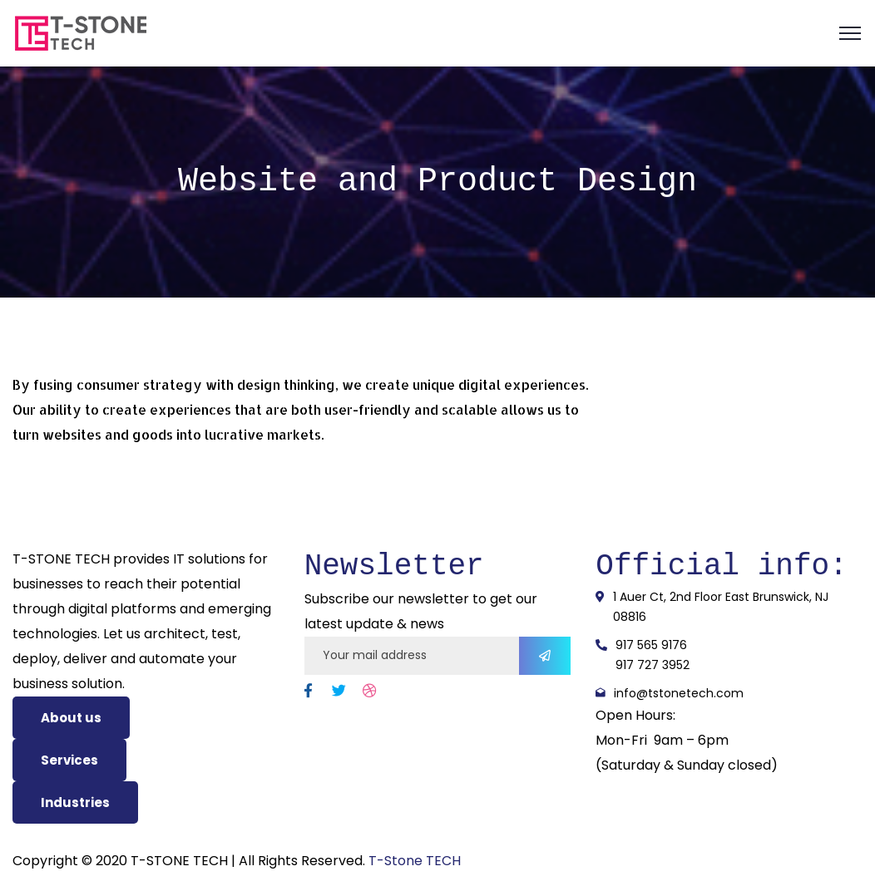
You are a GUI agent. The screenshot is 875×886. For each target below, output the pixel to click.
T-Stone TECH (414, 860)
